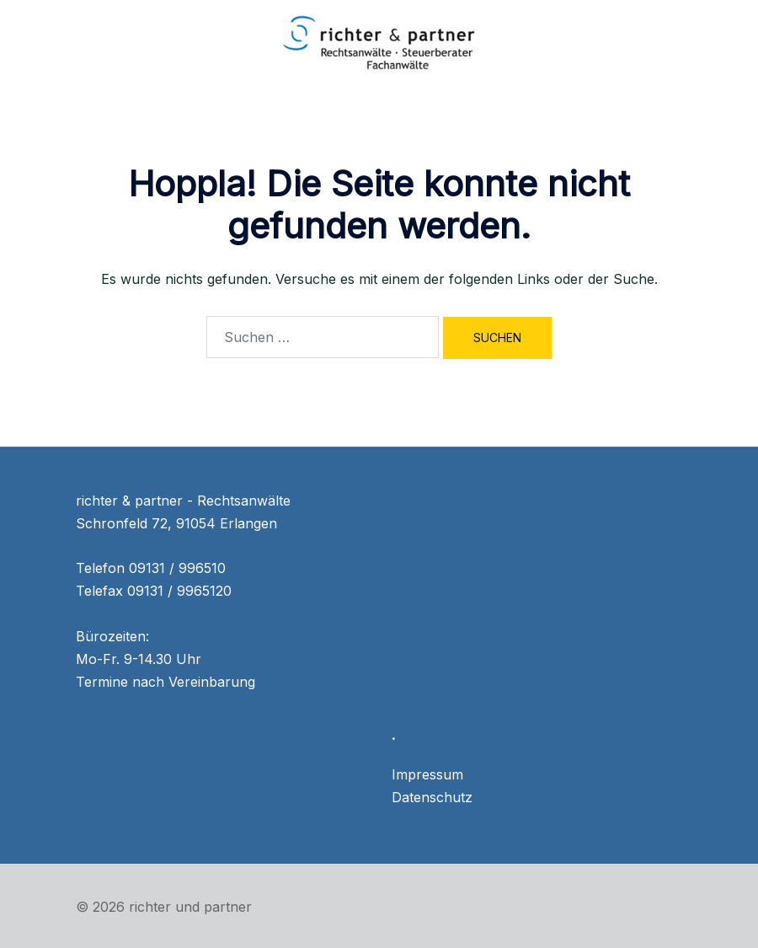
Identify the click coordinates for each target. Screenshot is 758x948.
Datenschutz (432, 797)
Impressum (427, 774)
